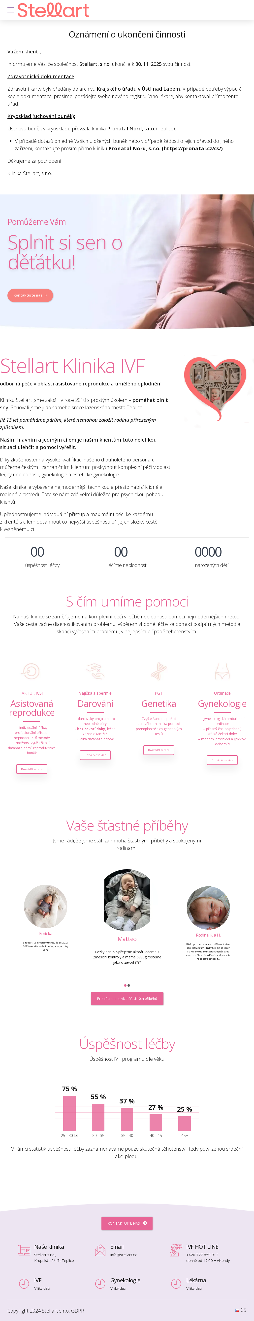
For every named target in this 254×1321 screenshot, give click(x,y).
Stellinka (37, 939)
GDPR (77, 1310)
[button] (125, 985)
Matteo (199, 934)
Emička (118, 937)
